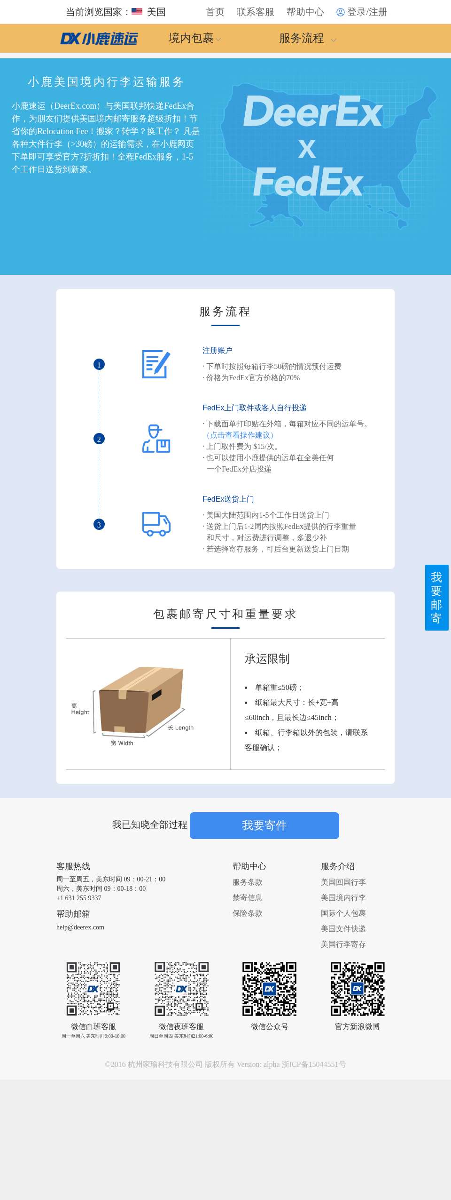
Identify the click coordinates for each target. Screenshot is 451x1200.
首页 (215, 12)
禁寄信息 (248, 898)
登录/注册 (362, 12)
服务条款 (248, 882)
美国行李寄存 (343, 944)
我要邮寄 (435, 594)
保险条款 (248, 913)
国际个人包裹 (343, 913)
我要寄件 (264, 825)
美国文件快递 (343, 929)
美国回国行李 (343, 882)
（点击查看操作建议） (240, 435)
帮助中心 (305, 12)
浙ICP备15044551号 (314, 1064)
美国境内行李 (343, 898)
